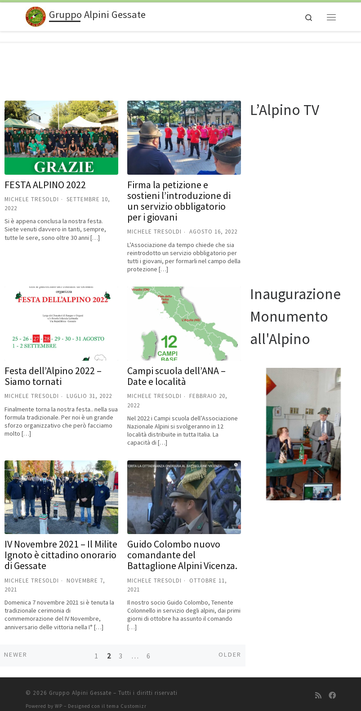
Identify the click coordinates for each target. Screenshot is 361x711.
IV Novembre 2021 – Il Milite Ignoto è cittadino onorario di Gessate (60, 544)
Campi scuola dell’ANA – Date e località (176, 365)
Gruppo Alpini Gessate (80, 682)
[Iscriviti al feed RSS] (318, 685)
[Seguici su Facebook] (332, 685)
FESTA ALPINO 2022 (45, 174)
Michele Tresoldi (31, 189)
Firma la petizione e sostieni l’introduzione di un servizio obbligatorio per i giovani (179, 190)
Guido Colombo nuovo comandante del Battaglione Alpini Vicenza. (182, 544)
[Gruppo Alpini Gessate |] (36, 15)
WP (58, 696)
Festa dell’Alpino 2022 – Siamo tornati (53, 365)
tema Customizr (127, 696)
